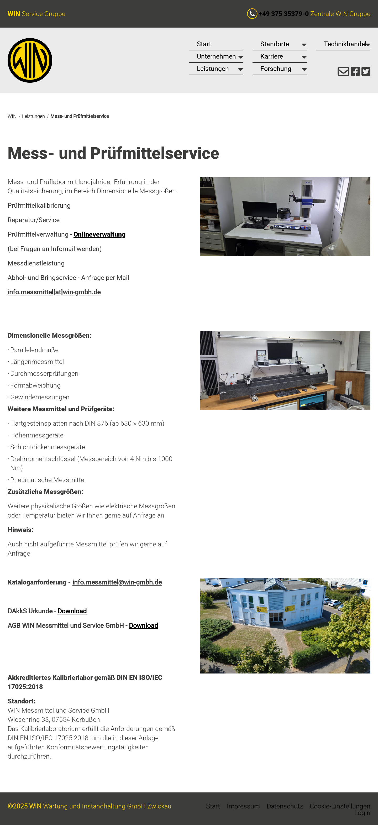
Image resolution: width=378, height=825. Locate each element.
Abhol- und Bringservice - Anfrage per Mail (68, 277)
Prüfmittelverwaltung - (66, 234)
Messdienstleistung (36, 263)
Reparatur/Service (34, 220)
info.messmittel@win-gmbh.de (117, 582)
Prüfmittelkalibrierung (39, 205)
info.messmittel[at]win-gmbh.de (54, 292)
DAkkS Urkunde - (47, 611)
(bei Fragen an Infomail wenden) (55, 249)
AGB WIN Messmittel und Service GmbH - (83, 625)
